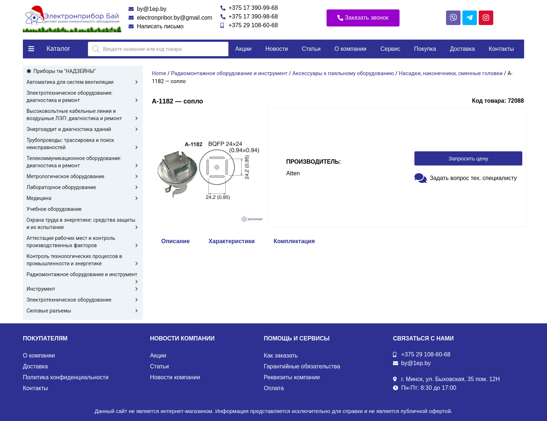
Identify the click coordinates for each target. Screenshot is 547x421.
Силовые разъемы (83, 310)
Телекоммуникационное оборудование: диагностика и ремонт (83, 162)
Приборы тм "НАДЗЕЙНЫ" (64, 71)
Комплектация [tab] (294, 241)
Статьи (311, 49)
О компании (350, 49)
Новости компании (175, 377)
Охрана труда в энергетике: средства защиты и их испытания (83, 224)
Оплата (274, 388)
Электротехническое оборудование (83, 299)
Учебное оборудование (54, 209)
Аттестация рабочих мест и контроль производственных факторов (83, 242)
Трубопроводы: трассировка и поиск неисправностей (83, 144)
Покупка (425, 49)
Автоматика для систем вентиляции (83, 82)
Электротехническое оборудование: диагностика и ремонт (83, 97)
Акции (243, 49)
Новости (277, 49)
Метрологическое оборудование (83, 176)
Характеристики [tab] (231, 241)
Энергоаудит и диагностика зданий (83, 129)
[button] (363, 17)
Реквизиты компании (292, 377)
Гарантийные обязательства (302, 366)
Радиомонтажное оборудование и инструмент (83, 274)
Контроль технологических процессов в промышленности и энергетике (83, 260)
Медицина (83, 198)
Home (159, 73)
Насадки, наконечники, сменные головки (450, 73)
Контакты (501, 49)
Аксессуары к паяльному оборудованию (343, 73)
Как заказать (281, 355)
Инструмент (83, 289)
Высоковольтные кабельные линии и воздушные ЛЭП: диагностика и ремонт (83, 115)
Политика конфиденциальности (66, 377)
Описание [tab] (175, 241)
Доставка (462, 49)
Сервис (390, 49)
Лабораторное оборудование (83, 187)
